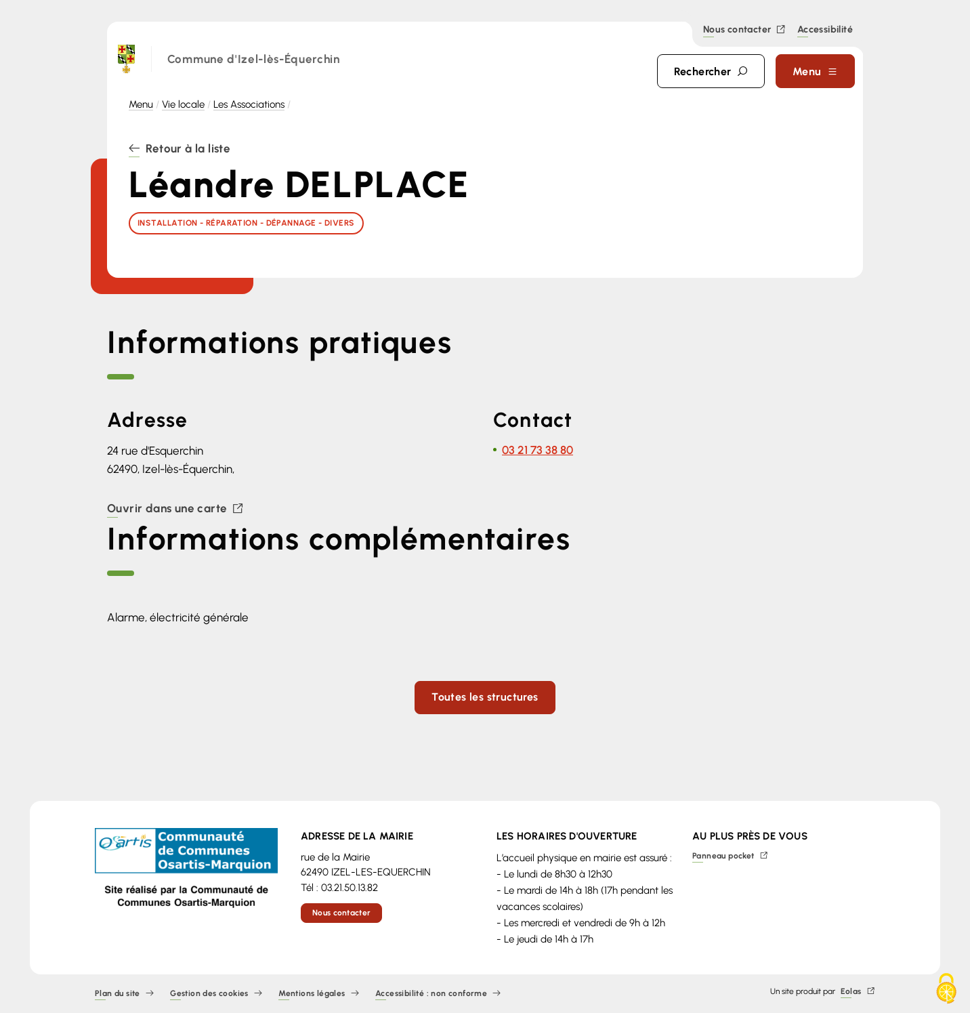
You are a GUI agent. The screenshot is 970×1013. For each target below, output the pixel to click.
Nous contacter (744, 30)
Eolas (858, 991)
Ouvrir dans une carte (176, 509)
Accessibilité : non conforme (438, 993)
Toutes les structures (484, 696)
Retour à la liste (179, 149)
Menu (141, 104)
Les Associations (248, 104)
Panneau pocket (730, 856)
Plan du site (124, 993)
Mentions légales (318, 993)
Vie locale (183, 104)
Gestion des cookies (216, 993)
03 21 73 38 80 (537, 450)
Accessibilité (825, 30)
